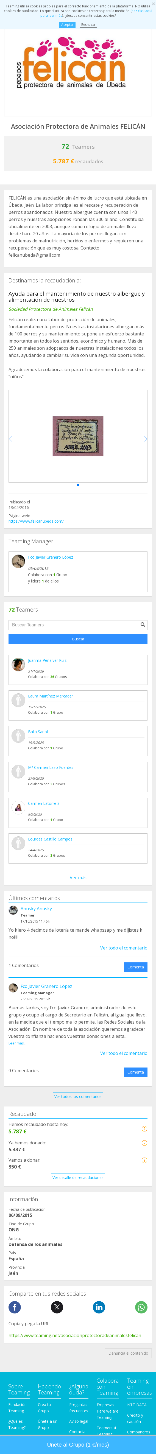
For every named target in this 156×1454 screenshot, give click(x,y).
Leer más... (17, 1043)
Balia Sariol (38, 731)
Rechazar (88, 24)
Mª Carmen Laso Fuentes (50, 767)
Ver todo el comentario (123, 948)
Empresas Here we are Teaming (107, 1411)
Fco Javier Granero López (50, 557)
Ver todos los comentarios (78, 1096)
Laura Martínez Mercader (50, 696)
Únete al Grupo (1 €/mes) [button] (78, 1445)
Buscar (78, 638)
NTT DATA (137, 1404)
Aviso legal (78, 1421)
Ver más (78, 878)
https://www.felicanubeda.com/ (36, 521)
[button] (78, 485)
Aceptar (67, 24)
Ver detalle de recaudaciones (78, 1177)
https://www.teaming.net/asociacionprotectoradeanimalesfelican (75, 1335)
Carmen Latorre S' (44, 803)
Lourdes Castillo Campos (50, 839)
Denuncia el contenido (128, 1353)
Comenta (135, 967)
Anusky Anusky (36, 909)
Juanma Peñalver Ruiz (47, 660)
